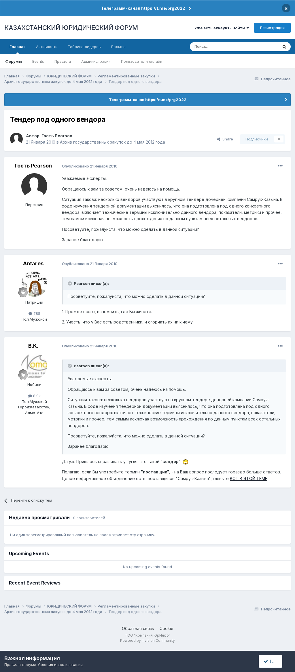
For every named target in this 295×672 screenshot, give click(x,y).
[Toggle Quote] (70, 283)
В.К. (33, 346)
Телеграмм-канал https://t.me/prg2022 (143, 8)
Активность (46, 46)
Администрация (96, 61)
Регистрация (272, 27)
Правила (62, 61)
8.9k (34, 395)
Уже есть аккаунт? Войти (221, 28)
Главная (18, 49)
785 (34, 313)
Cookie (166, 628)
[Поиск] (218, 46)
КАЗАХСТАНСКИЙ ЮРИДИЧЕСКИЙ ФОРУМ (71, 27)
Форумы (13, 61)
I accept (274, 661)
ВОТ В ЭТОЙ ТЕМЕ (248, 478)
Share (225, 139)
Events (38, 61)
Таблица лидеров (84, 46)
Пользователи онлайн (141, 61)
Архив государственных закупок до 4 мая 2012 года (112, 142)
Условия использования (60, 664)
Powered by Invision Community (147, 640)
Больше (118, 46)
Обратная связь (138, 628)
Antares (33, 263)
